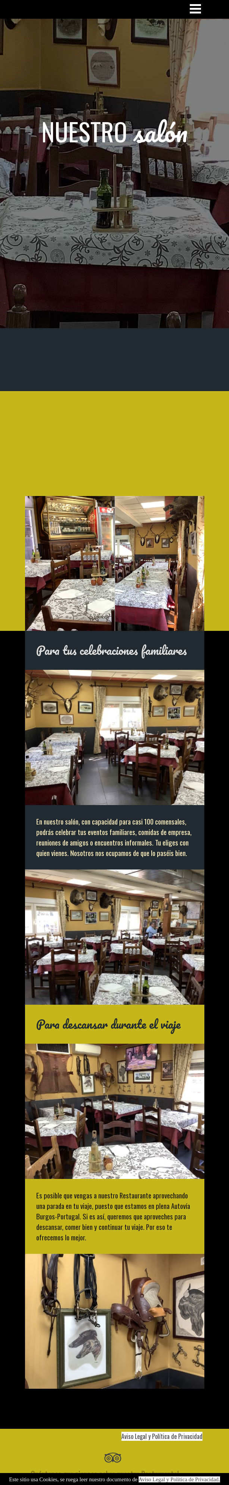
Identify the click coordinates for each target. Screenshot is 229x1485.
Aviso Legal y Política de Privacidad (161, 1436)
